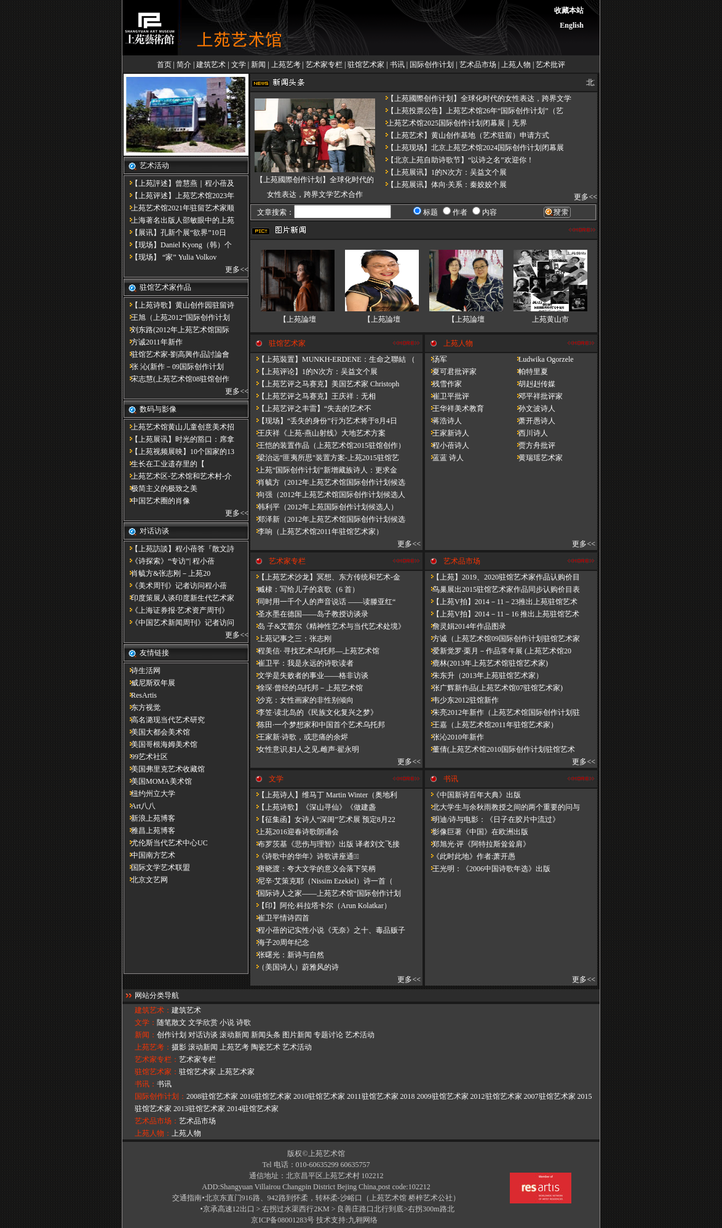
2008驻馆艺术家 (212, 1096)
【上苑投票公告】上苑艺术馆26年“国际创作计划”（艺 (471, 110)
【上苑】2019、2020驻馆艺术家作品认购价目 (502, 577)
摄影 (179, 1047)
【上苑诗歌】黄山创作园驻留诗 (179, 305)
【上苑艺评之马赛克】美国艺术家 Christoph (324, 384)
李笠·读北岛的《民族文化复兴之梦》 (314, 712)
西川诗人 (529, 433)
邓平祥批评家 (537, 396)
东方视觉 (142, 707)
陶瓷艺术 (265, 1047)
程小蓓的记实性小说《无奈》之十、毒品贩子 (327, 930)
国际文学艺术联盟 (157, 867)
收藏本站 (569, 10)
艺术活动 (360, 1035)
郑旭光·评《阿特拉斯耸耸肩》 (477, 844)
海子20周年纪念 (279, 942)
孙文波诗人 (533, 408)
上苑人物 (516, 64)
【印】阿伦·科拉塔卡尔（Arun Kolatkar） (320, 905)
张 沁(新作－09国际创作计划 (174, 366)
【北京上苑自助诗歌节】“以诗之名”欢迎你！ (456, 160)
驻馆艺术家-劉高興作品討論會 (176, 354)
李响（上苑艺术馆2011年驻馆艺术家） (316, 531)
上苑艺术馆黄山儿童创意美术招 (179, 427)
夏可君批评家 (451, 371)
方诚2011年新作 (153, 342)
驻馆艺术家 (365, 64)
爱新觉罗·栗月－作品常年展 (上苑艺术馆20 (498, 651)
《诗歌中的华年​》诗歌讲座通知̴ (304, 856)
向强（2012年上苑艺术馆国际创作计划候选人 (327, 494)
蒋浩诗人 (443, 421)
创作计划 (171, 1035)
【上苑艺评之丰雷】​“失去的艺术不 (310, 408)
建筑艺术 (211, 64)
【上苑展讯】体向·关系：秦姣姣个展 (443, 184)
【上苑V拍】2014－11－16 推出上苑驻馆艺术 (502, 614)
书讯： (146, 1084)
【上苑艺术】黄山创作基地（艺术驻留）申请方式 (464, 135)
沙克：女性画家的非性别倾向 (302, 700)
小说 (227, 1022)
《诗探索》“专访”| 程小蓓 (169, 561)
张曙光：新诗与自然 (287, 955)
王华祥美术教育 (454, 408)
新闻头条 (265, 1035)
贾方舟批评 (533, 445)
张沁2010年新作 (454, 737)
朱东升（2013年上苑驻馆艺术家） (484, 675)
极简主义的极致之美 (160, 488)
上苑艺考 (286, 64)
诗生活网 (142, 670)
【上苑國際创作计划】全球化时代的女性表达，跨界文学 (475, 98)
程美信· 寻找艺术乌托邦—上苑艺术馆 (314, 651)
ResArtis (140, 695)
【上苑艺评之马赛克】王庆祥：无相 (313, 396)
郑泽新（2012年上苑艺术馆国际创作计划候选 (327, 519)
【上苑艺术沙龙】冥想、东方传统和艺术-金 (325, 577)
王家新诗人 (447, 433)
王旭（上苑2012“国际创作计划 (177, 317)
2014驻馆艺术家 (253, 1108)
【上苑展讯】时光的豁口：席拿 (179, 439)
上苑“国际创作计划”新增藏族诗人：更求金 (323, 470)
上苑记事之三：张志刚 (290, 638)
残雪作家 (443, 384)
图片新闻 (297, 1035)
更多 (232, 269)
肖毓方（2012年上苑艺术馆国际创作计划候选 (327, 482)
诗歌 (243, 1022)
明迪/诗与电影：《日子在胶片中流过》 (492, 819)
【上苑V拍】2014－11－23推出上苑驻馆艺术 (501, 601)
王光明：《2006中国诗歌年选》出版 (487, 868)
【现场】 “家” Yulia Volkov (170, 257)
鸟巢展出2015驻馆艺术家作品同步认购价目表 (502, 589)
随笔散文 (171, 1022)
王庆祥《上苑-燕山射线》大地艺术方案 (318, 433)
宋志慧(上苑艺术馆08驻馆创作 (176, 379)
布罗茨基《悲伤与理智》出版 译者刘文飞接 (325, 844)
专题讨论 (328, 1035)
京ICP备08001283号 (282, 1220)
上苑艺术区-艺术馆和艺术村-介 (178, 476)
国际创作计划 (432, 64)
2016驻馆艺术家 (266, 1096)
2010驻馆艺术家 (319, 1096)
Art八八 (140, 806)
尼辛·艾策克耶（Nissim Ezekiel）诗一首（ (321, 881)
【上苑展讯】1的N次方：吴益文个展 (443, 172)
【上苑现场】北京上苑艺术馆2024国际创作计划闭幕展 (471, 147)
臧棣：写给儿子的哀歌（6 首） (304, 589)
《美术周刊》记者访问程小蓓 (175, 585)
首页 (164, 64)
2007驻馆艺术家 (550, 1096)
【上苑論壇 (297, 319)
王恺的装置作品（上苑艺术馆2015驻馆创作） (327, 445)
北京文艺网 (146, 879)
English (572, 25)
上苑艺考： (153, 1047)
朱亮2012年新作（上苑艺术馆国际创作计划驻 (502, 712)
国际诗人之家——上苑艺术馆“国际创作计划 (325, 893)
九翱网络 (363, 1220)
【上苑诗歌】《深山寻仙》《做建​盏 (313, 807)
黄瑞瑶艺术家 (537, 457)
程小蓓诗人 (447, 445)
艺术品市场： (157, 1121)
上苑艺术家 (236, 1071)
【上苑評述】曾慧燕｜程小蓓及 (179, 183)
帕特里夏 (529, 371)
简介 (184, 64)
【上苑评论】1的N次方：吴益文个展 (314, 371)
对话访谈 (203, 1035)
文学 (238, 64)
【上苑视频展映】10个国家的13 (179, 451)
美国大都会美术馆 (157, 732)
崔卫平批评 (447, 396)
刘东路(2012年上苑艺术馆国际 (176, 329)
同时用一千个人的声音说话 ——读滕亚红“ (322, 601)
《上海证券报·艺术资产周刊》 (176, 610)
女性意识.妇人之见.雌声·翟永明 (304, 749)
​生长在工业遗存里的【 (164, 464)
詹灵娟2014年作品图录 (465, 626)
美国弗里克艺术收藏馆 (164, 769)
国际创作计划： (160, 1096)
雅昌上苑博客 (149, 830)
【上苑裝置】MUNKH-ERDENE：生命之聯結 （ (332, 359)
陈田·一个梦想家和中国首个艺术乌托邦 (317, 724)
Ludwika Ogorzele (542, 359)
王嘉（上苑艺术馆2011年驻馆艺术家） (491, 724)
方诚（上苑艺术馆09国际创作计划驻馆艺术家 (502, 638)
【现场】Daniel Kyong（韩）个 (178, 245)
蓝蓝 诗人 (444, 457)
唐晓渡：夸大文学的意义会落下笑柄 (313, 868)
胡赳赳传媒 (533, 384)
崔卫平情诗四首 (279, 918)
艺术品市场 (477, 64)
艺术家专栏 (324, 64)
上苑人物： (153, 1133)
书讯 (397, 64)
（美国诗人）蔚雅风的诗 (294, 967)
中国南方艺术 (149, 855)
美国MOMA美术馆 (158, 781)
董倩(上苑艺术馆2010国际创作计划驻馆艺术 (500, 749)
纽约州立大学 (149, 793)
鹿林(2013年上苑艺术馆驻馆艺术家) (486, 663)
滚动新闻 (234, 1035)
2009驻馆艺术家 (443, 1096)
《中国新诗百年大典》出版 (473, 795)
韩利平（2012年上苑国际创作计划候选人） (324, 507)
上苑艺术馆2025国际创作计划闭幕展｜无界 (453, 123)
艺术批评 (550, 64)
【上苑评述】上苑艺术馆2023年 (179, 195)
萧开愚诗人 (533, 421)
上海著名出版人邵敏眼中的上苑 (179, 220)
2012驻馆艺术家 (496, 1096)
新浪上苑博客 (149, 818)
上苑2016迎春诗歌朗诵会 (294, 831)
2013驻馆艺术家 (199, 1108)
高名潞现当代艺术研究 (164, 720)
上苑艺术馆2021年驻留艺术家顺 (179, 208)
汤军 (436, 359)
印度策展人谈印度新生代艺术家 (179, 598)
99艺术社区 (146, 756)
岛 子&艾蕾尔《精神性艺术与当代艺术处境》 (327, 626)
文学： (146, 1022)
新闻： (146, 1035)
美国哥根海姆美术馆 (160, 744)
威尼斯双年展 (149, 683)
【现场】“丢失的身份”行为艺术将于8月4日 (323, 421)
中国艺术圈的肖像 (157, 500)
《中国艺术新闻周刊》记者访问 (179, 622)
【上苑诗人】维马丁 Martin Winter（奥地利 (323, 795)
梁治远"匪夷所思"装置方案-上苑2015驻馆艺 (324, 457)
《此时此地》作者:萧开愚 (470, 856)
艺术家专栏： (157, 1059)
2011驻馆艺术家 (373, 1096)
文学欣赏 (203, 1022)
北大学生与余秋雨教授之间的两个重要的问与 (502, 807)
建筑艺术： (153, 1010)
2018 (407, 1096)
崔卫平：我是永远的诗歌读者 (302, 663)
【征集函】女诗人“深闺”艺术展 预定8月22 (322, 819)
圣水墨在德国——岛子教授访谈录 (309, 614)
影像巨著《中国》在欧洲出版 (476, 831)
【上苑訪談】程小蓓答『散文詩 (179, 548)
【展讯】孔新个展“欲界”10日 (175, 232)
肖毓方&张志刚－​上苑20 (167, 573)
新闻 (258, 64)
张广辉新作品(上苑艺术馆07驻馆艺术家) (494, 688)
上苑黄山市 (550, 319)
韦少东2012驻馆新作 (462, 700)
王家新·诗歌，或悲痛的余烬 (299, 737)
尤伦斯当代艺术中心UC (166, 843)
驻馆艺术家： (157, 1071)
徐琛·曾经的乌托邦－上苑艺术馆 (306, 688)
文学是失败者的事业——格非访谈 (309, 675)
